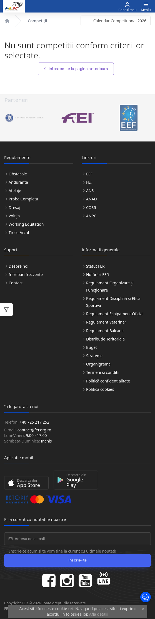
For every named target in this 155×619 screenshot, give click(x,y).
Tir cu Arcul (19, 232)
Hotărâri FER (97, 274)
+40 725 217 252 (34, 422)
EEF (89, 173)
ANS (90, 190)
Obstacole (18, 173)
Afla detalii (98, 614)
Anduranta (18, 182)
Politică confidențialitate (108, 381)
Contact (16, 282)
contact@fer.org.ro (34, 429)
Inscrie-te (77, 560)
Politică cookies (100, 389)
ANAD (91, 199)
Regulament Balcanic (105, 330)
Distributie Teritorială (105, 339)
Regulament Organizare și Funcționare (110, 286)
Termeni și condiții (102, 372)
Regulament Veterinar (106, 322)
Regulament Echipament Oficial (114, 313)
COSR (91, 207)
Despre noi (18, 266)
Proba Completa (23, 199)
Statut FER (95, 266)
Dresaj (14, 207)
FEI (89, 182)
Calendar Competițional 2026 (119, 20)
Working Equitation (26, 224)
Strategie (94, 355)
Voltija (14, 215)
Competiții (37, 20)
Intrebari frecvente (26, 274)
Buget (91, 347)
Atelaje (15, 190)
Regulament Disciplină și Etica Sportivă (113, 302)
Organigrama (98, 364)
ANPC (91, 215)
